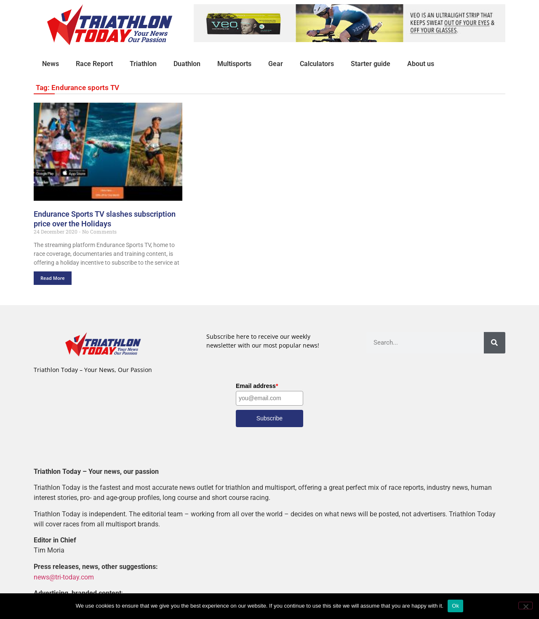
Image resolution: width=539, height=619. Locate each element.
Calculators (317, 64)
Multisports (234, 64)
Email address (257, 386)
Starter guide (370, 64)
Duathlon (186, 64)
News (50, 64)
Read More (52, 278)
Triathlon (143, 64)
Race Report (94, 64)
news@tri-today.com (64, 577)
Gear (275, 64)
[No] (525, 605)
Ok (455, 606)
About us (420, 64)
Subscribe (269, 418)
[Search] (494, 342)
